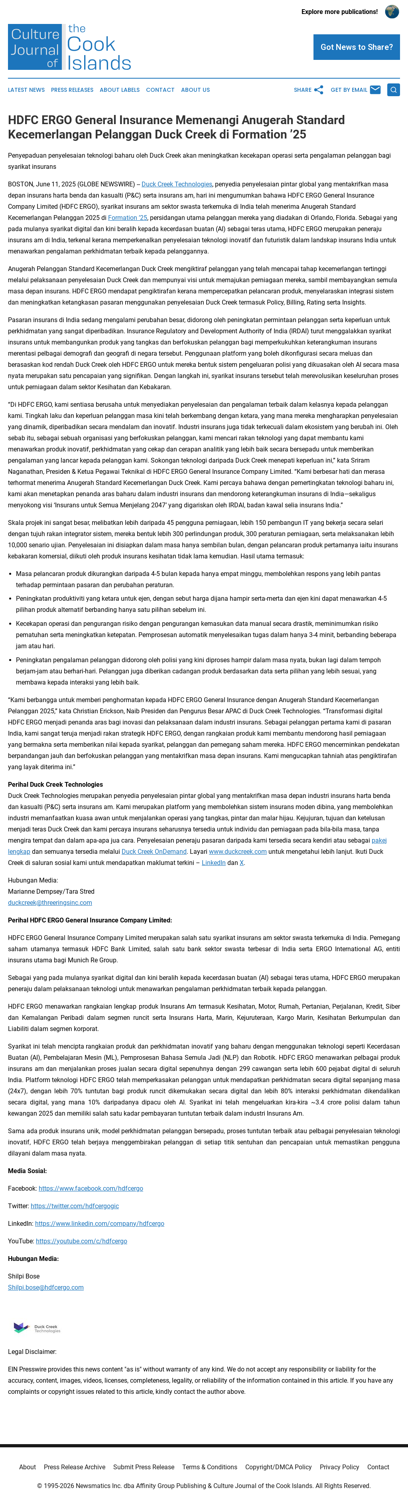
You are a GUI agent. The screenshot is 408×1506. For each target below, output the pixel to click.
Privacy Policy (339, 1467)
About (27, 1467)
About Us (195, 90)
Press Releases (72, 90)
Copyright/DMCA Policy (278, 1467)
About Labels (120, 90)
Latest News (26, 90)
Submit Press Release (143, 1467)
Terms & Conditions (209, 1467)
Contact (160, 90)
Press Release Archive (74, 1467)
